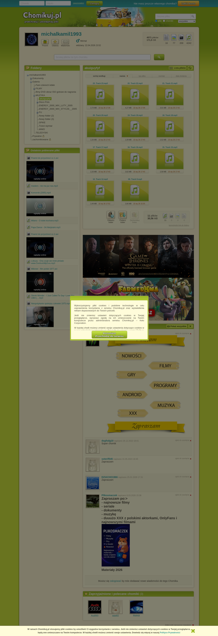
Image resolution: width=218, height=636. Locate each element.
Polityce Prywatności (170, 632)
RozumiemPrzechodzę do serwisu (109, 335)
